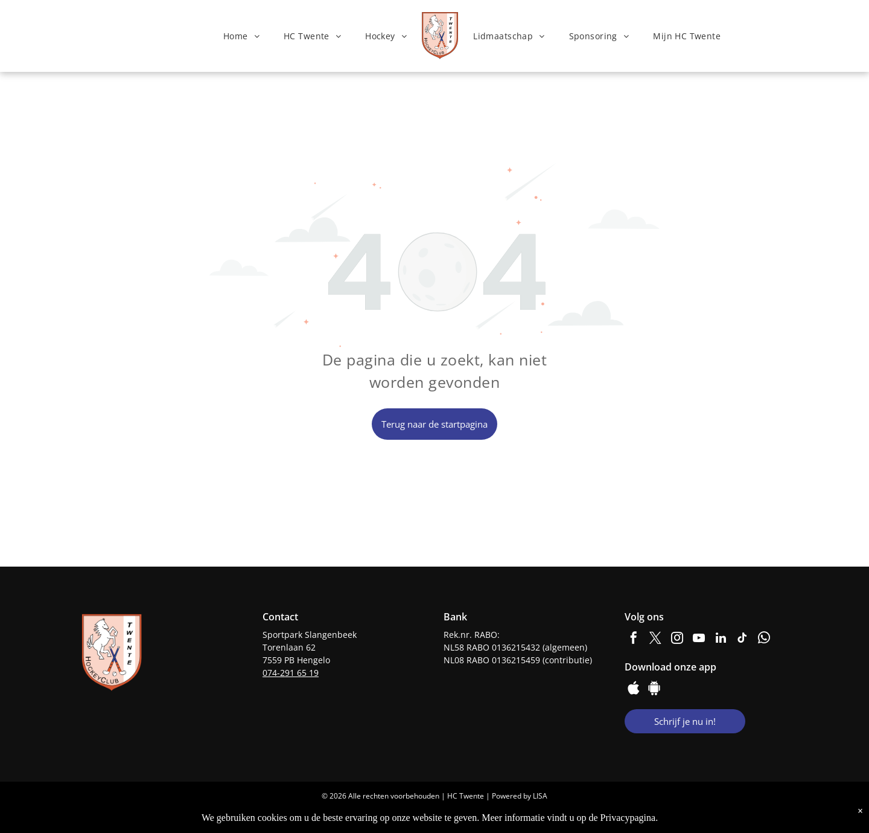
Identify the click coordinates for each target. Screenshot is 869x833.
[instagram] (677, 639)
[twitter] (655, 639)
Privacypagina (628, 817)
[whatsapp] (764, 639)
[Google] (654, 689)
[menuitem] (241, 36)
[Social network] (634, 689)
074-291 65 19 (291, 672)
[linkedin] (720, 639)
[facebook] (634, 639)
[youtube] (699, 639)
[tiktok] (742, 639)
